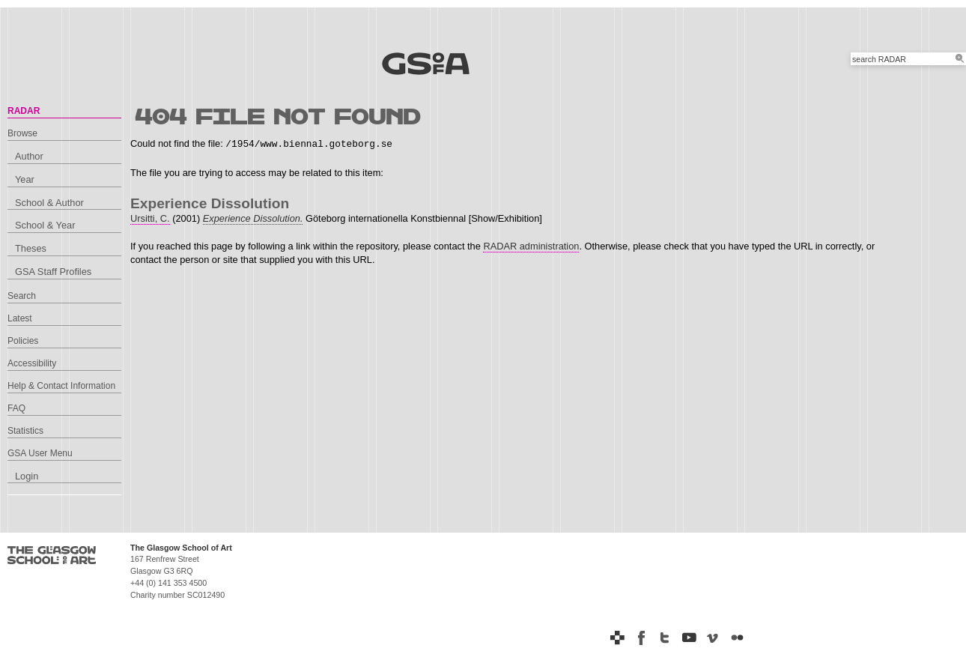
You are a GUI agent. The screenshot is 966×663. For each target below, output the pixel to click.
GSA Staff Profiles (53, 271)
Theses (30, 248)
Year (24, 179)
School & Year (45, 225)
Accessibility (31, 363)
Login (26, 476)
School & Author (49, 202)
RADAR (23, 111)
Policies (22, 341)
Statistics (25, 431)
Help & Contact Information (61, 386)
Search (21, 296)
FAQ (16, 408)
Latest (19, 318)
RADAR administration (531, 246)
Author (29, 156)
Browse (22, 133)
